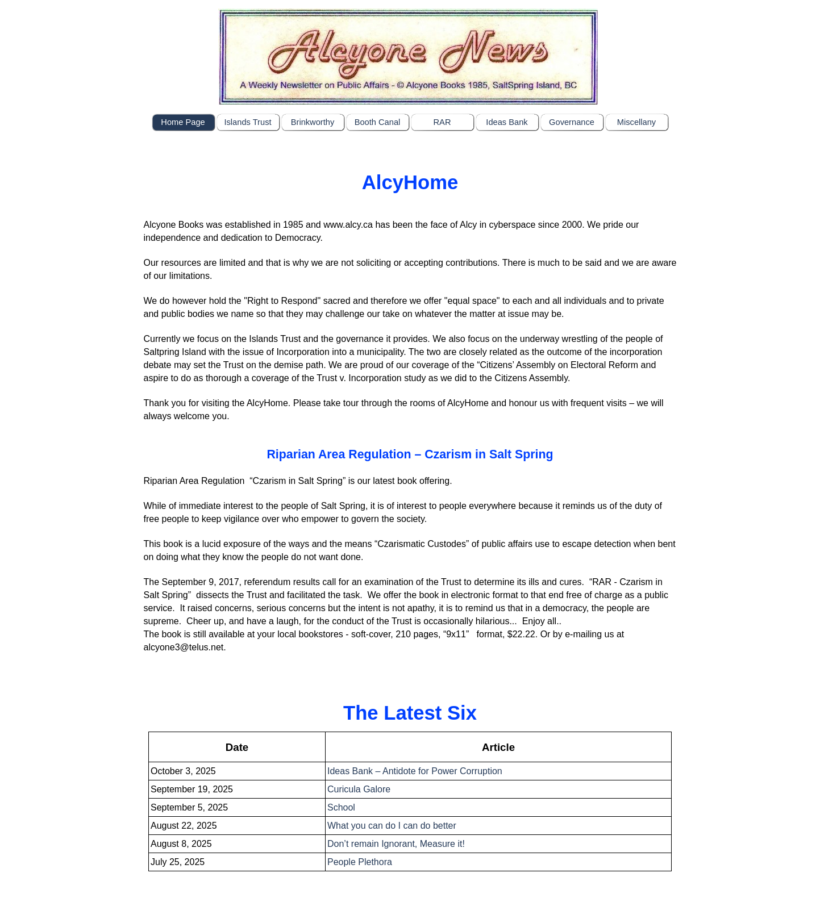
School (341, 807)
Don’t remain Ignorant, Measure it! (396, 844)
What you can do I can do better (391, 825)
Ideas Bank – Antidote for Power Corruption (414, 771)
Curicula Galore (358, 789)
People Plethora (359, 862)
